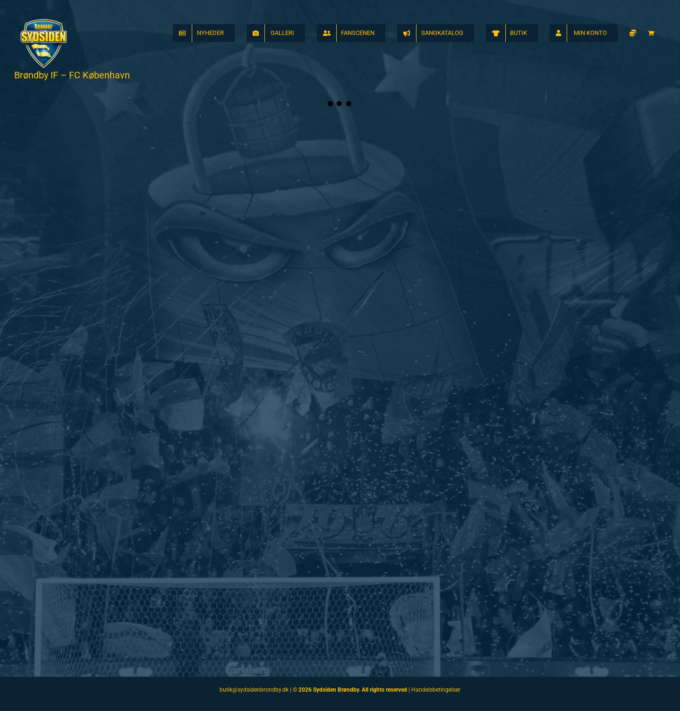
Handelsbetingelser (435, 689)
